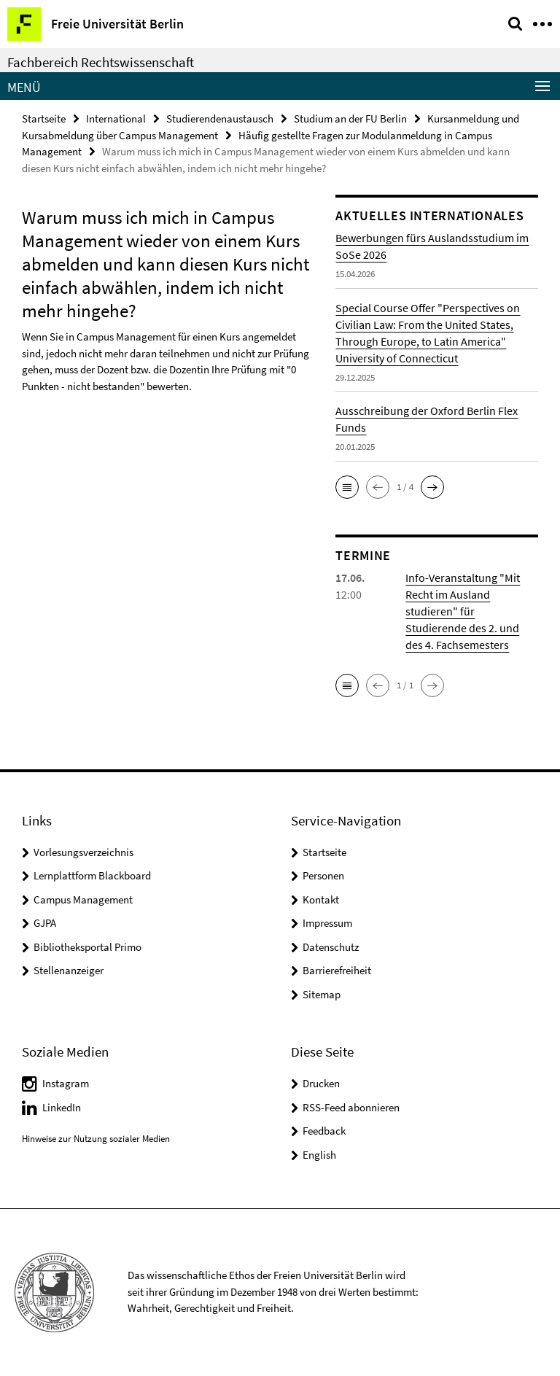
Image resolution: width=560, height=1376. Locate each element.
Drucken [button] (321, 1083)
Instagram (65, 1083)
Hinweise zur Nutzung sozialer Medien (96, 1138)
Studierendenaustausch (219, 118)
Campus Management (83, 899)
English (319, 1155)
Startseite (44, 118)
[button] (347, 487)
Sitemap (322, 994)
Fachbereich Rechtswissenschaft (100, 62)
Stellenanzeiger (69, 970)
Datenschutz (331, 947)
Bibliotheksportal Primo (87, 947)
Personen (323, 875)
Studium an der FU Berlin (350, 118)
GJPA (45, 923)
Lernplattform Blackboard (92, 875)
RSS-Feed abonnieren (351, 1107)
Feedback (324, 1131)
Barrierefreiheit (337, 970)
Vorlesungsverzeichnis (83, 852)
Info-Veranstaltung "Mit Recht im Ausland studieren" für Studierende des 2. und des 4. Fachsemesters (462, 611)
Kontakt (321, 899)
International (116, 118)
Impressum (327, 923)
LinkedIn (61, 1107)
